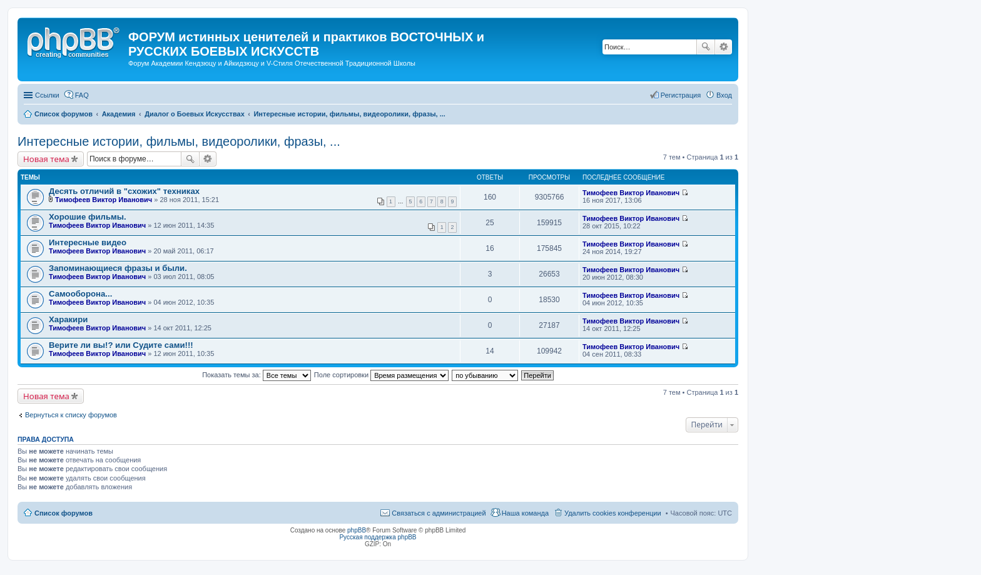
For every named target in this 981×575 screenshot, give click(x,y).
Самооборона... (80, 293)
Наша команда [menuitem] (525, 513)
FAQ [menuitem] (82, 95)
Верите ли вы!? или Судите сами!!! (121, 345)
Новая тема (46, 159)
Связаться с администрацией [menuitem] (438, 513)
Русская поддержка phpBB (377, 537)
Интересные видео (87, 242)
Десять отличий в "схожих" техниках (124, 191)
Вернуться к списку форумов (71, 415)
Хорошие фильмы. (87, 216)
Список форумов (63, 513)
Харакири (68, 319)
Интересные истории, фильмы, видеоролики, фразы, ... (179, 141)
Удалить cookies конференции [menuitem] (612, 513)
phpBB (356, 530)
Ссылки (47, 95)
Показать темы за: (256, 375)
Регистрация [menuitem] (681, 95)
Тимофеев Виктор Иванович (103, 199)
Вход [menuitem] (724, 95)
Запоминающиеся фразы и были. (118, 268)
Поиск (705, 46)
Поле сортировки (381, 375)
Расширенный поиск (723, 46)
